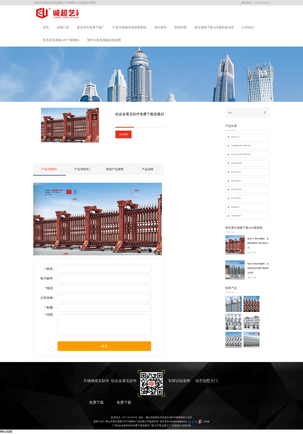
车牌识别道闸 (236, 163)
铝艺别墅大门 (236, 172)
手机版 (206, 421)
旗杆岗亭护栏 (236, 189)
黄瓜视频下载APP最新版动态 (214, 27)
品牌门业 (63, 27)
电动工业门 (235, 137)
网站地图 (6, 431)
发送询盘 (123, 134)
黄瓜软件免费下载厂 (91, 27)
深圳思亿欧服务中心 (178, 421)
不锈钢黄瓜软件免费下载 (240, 146)
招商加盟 (180, 27)
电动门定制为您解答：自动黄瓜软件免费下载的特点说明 (258, 268)
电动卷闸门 (235, 207)
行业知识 (248, 27)
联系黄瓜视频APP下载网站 (61, 40)
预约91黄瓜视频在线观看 (104, 40)
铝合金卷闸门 (236, 198)
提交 (104, 346)
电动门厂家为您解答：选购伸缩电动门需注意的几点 (258, 243)
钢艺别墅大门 (236, 181)
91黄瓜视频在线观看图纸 (129, 27)
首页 (46, 27)
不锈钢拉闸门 (236, 216)
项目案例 (160, 27)
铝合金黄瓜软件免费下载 (240, 154)
